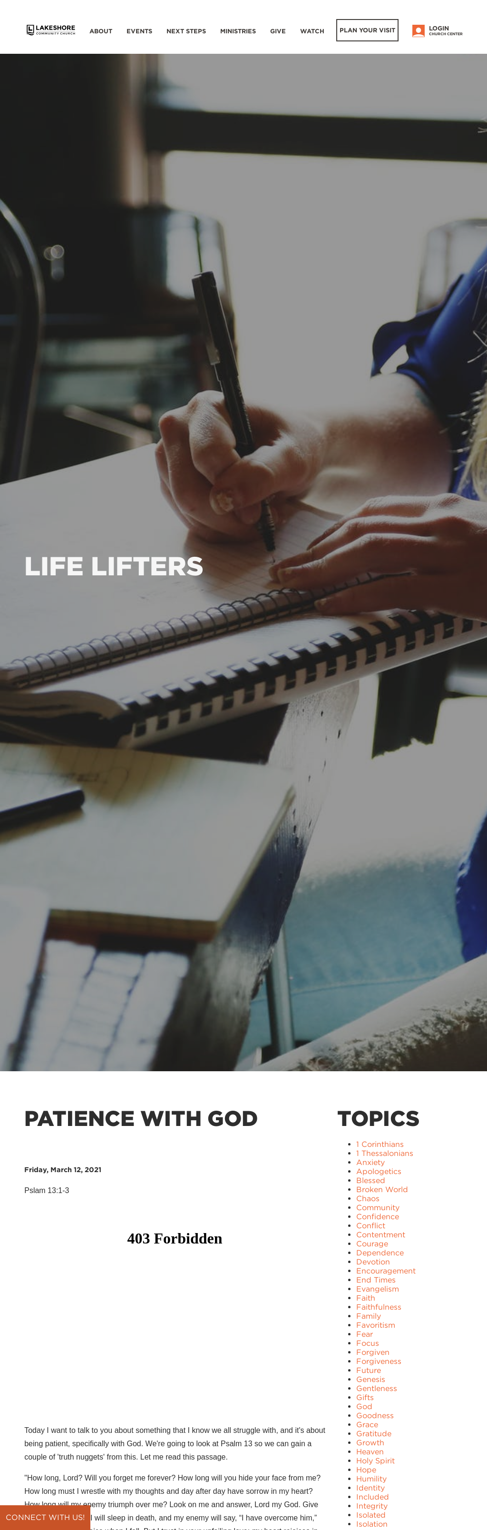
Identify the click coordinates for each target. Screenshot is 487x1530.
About (100, 31)
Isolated (371, 1515)
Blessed (370, 1180)
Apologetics (378, 1171)
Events (139, 31)
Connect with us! (45, 1517)
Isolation (372, 1524)
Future (368, 1370)
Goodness (375, 1415)
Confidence (377, 1216)
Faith (365, 1298)
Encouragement (386, 1270)
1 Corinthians (380, 1144)
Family (368, 1316)
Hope (366, 1469)
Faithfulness (378, 1307)
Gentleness (376, 1388)
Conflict (370, 1225)
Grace (367, 1424)
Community (377, 1207)
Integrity (372, 1505)
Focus (367, 1343)
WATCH (312, 31)
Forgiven (373, 1352)
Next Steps (186, 31)
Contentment (380, 1234)
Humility (371, 1478)
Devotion (373, 1261)
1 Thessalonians (384, 1153)
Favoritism (375, 1325)
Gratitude (373, 1433)
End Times (376, 1279)
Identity (370, 1487)
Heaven (370, 1451)
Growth (370, 1442)
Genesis (370, 1379)
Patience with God (141, 1118)
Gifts (365, 1397)
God (364, 1406)
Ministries (238, 31)
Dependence (380, 1252)
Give (278, 31)
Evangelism (377, 1288)
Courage (372, 1243)
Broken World (382, 1189)
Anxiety (370, 1162)
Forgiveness (378, 1361)
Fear (364, 1334)
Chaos (368, 1198)
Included (372, 1496)
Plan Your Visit (367, 30)
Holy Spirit (375, 1460)
